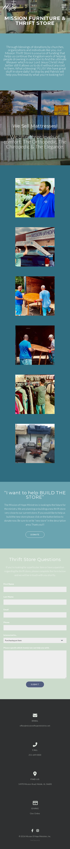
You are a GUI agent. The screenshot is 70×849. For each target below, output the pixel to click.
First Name (9, 584)
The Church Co (35, 840)
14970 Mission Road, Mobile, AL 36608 (35, 784)
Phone (6, 622)
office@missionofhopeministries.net (35, 725)
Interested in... (10, 635)
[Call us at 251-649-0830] (35, 744)
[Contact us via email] (35, 715)
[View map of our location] (35, 774)
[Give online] (35, 803)
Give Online (35, 813)
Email (6, 609)
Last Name (8, 597)
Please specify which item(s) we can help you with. (26, 648)
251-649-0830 (35, 755)
